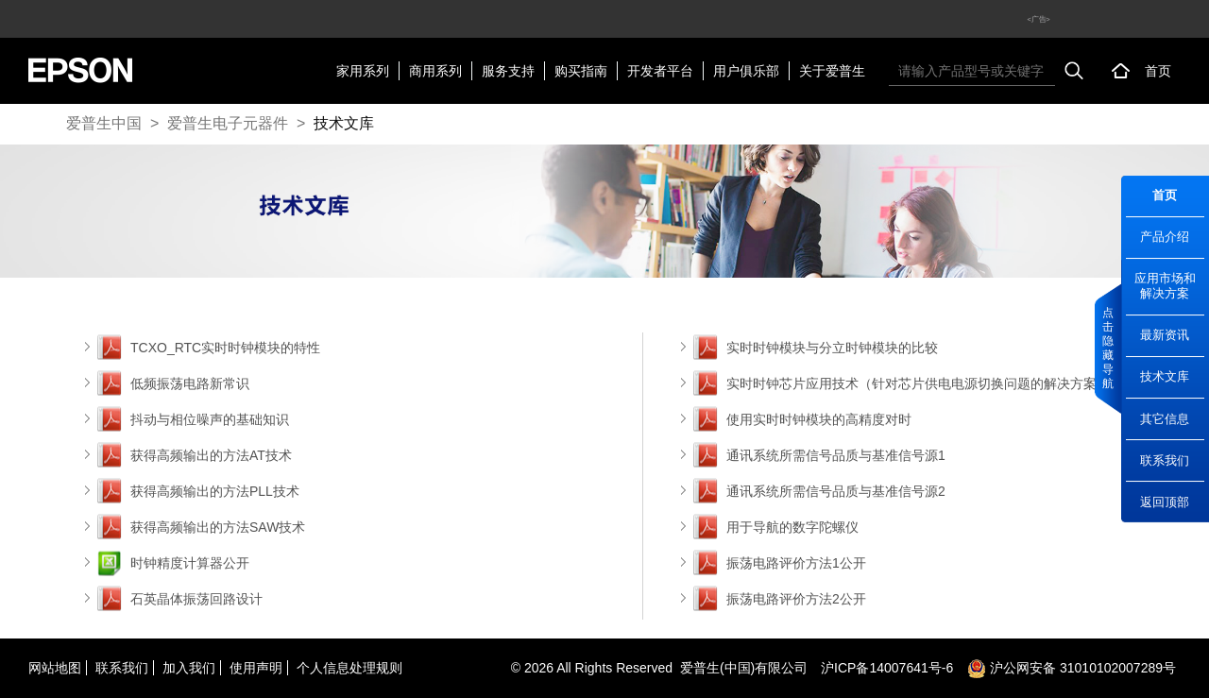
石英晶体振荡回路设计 (196, 598)
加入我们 (188, 667)
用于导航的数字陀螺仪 (792, 527)
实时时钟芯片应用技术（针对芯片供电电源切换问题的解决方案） (918, 383)
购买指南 (580, 70)
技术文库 (344, 123)
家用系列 (362, 70)
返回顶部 (1164, 502)
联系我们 (1164, 460)
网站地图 (54, 667)
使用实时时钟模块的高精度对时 (818, 419)
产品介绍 (1164, 237)
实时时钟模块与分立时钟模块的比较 (832, 347)
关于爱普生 (832, 70)
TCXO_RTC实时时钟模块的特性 (225, 347)
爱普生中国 (104, 123)
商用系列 (435, 70)
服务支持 (508, 70)
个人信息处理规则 (349, 667)
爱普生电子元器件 (227, 123)
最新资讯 (1164, 335)
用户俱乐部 (746, 70)
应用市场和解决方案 (1165, 285)
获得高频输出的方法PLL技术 (214, 491)
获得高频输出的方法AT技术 (211, 455)
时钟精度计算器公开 (189, 562)
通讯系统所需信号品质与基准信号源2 (835, 491)
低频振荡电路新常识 (189, 383)
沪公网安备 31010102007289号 (1071, 667)
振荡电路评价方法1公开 (796, 562)
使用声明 (256, 667)
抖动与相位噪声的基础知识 (209, 419)
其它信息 (1164, 419)
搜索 (1073, 70)
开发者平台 (660, 70)
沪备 (887, 667)
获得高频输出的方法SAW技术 (217, 527)
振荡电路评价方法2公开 (796, 598)
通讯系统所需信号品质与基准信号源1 (835, 455)
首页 (1158, 70)
